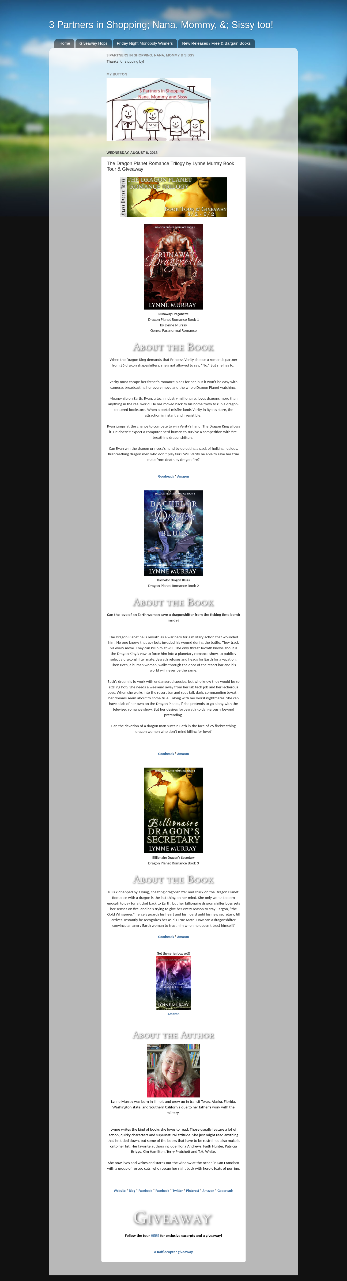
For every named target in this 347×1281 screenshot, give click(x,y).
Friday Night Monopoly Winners (145, 43)
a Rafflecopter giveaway (173, 1251)
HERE (155, 1235)
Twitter (177, 1191)
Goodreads (166, 476)
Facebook (145, 1191)
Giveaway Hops (94, 43)
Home (64, 43)
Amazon (183, 476)
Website (120, 1191)
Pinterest (192, 1191)
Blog (132, 1191)
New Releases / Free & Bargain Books (216, 43)
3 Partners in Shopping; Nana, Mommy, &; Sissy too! (161, 24)
